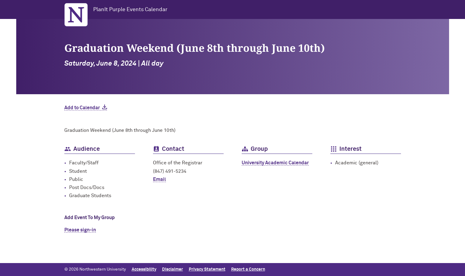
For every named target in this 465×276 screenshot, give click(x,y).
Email (159, 179)
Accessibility (144, 269)
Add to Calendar (82, 107)
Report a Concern (248, 269)
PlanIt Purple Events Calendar (130, 9)
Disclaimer (172, 269)
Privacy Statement (207, 269)
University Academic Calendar (275, 162)
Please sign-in (80, 230)
